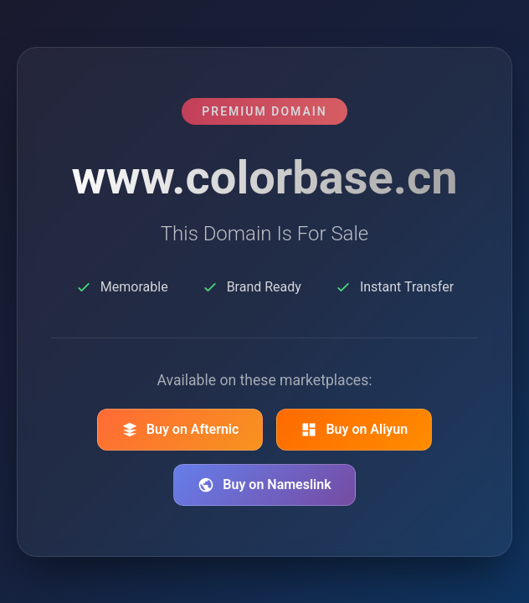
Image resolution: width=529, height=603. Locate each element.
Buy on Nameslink (264, 485)
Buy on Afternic (180, 429)
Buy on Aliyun (354, 429)
